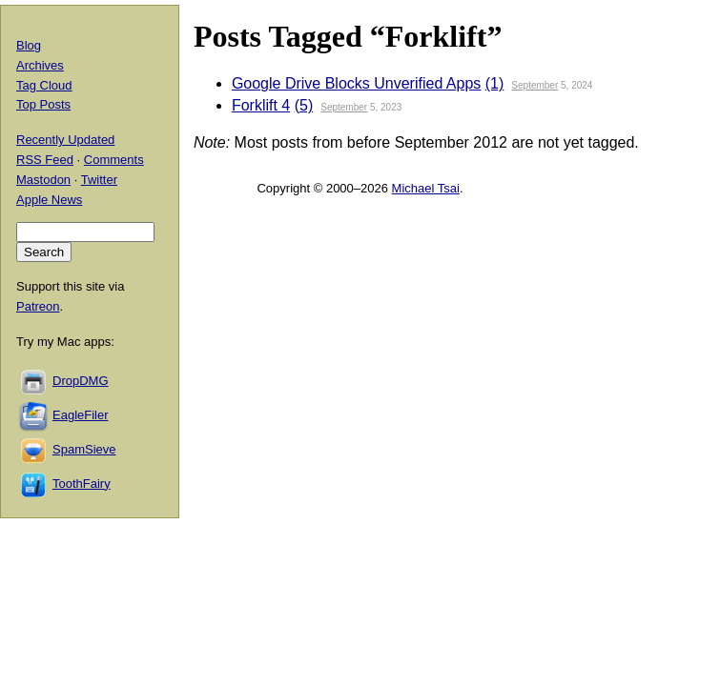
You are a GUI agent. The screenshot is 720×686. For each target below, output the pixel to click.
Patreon (38, 306)
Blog (28, 45)
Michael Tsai (426, 188)
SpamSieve (83, 449)
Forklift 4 (261, 105)
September (534, 85)
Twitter (99, 179)
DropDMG (80, 380)
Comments (114, 159)
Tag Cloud (44, 85)
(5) (304, 105)
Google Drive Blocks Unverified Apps (356, 83)
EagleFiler (80, 415)
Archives (40, 65)
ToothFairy (81, 483)
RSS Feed (44, 159)
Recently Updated (65, 139)
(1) (494, 83)
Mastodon (43, 179)
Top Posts (43, 104)
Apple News (49, 199)
